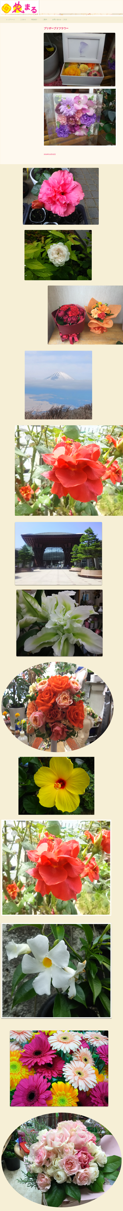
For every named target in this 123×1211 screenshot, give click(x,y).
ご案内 (45, 19)
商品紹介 (34, 19)
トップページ (10, 19)
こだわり (23, 19)
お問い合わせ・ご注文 (59, 19)
